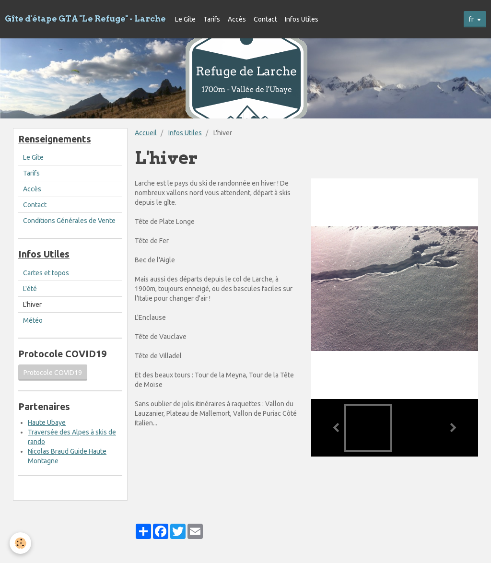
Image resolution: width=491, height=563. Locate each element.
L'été (30, 289)
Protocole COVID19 (52, 372)
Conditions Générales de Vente (69, 220)
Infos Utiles (301, 19)
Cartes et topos (46, 273)
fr (471, 19)
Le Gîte (185, 19)
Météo (33, 320)
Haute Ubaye (47, 422)
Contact (265, 19)
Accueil (146, 133)
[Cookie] (20, 543)
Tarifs (211, 19)
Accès (237, 19)
